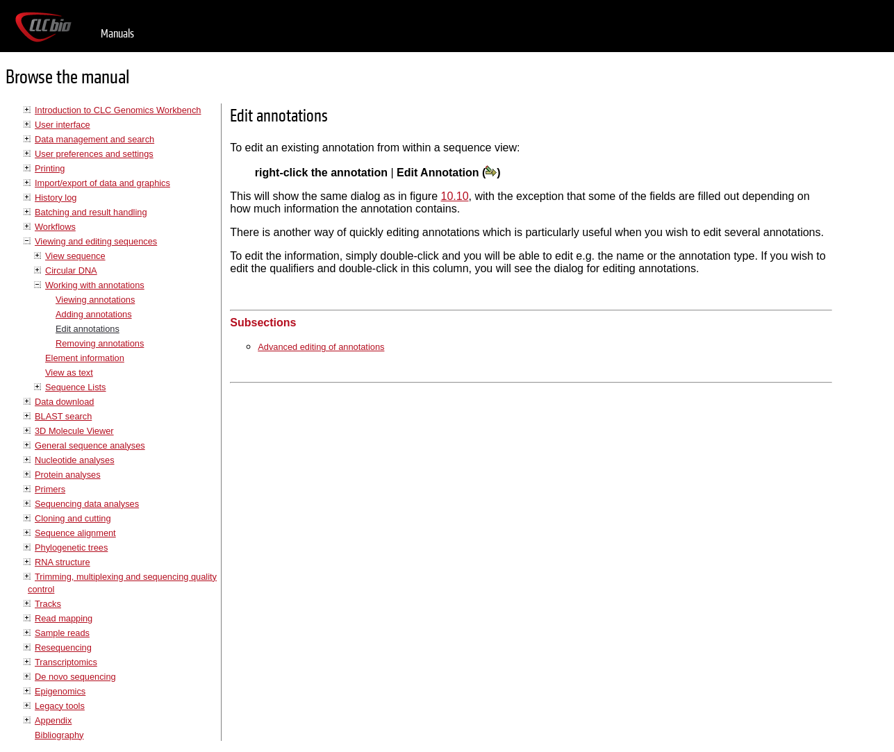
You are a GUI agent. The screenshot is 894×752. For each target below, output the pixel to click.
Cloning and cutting (73, 518)
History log (55, 197)
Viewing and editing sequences (96, 241)
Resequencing (63, 647)
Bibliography (59, 735)
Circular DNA (71, 270)
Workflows (55, 227)
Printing (50, 168)
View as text (69, 372)
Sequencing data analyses (87, 504)
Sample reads (62, 633)
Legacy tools (60, 706)
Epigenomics (60, 691)
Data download (64, 401)
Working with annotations (94, 285)
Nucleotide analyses (75, 460)
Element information (84, 358)
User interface (62, 124)
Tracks (48, 604)
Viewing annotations (95, 299)
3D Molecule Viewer (74, 431)
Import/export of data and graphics (102, 183)
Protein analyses (68, 474)
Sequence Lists (75, 387)
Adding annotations (94, 314)
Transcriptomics (66, 662)
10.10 (455, 196)
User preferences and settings (94, 154)
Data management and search (94, 139)
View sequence (75, 256)
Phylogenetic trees (71, 547)
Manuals (117, 33)
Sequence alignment (75, 533)
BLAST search (63, 416)
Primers (50, 489)
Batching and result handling (91, 212)
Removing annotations (100, 343)
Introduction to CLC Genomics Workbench (118, 110)
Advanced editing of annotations (321, 347)
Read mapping (63, 618)
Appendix (53, 720)
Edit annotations (87, 329)
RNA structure (62, 562)
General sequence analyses (90, 445)
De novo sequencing (75, 676)
